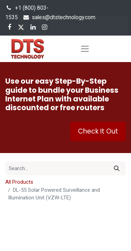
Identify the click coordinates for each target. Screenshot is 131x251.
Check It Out (98, 131)
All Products (19, 182)
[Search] (117, 168)
